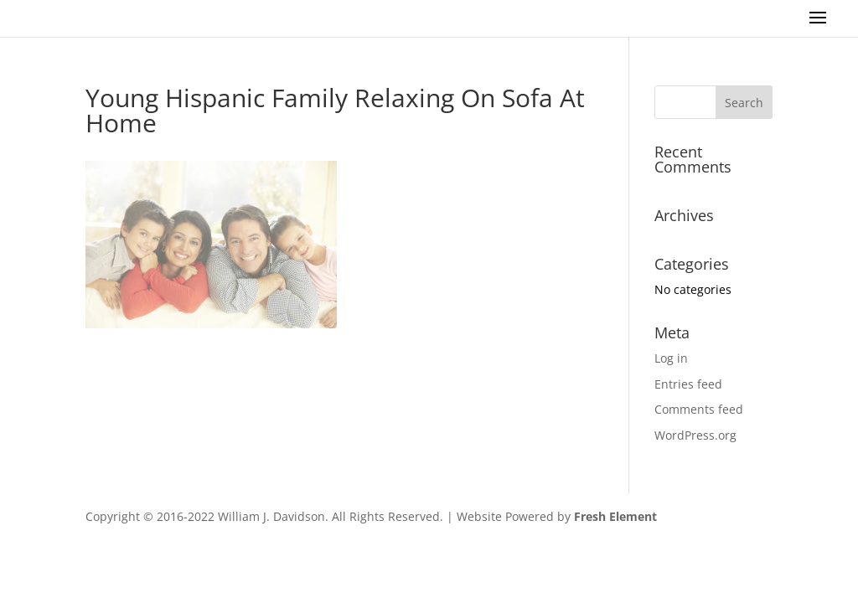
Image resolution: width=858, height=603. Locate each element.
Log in (671, 358)
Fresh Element (615, 516)
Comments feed (698, 409)
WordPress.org (695, 435)
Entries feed (688, 384)
